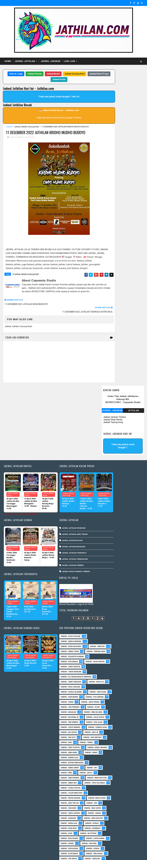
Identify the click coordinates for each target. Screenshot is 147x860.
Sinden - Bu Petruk (106, 715)
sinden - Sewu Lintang (108, 679)
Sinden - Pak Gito (105, 573)
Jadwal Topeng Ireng (113, 104)
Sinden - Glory (104, 528)
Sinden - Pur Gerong (107, 508)
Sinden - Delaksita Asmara (109, 447)
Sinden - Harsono (106, 760)
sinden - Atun (126, 831)
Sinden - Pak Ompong (107, 578)
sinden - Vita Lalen (106, 553)
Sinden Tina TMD (105, 831)
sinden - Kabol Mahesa (108, 593)
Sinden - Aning (128, 598)
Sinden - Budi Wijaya (106, 720)
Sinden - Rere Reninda (107, 806)
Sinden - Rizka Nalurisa (108, 427)
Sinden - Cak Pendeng (107, 523)
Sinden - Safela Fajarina (108, 492)
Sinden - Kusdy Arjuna (108, 417)
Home (8, 61)
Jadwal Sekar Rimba (112, 101)
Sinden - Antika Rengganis (109, 609)
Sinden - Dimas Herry (107, 614)
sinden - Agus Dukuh (107, 543)
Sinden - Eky (129, 614)
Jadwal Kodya (63, 80)
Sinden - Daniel (104, 730)
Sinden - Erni (103, 619)
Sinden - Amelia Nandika (108, 422)
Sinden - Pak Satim (126, 790)
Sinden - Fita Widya (106, 755)
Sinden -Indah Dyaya (106, 659)
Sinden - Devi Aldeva (107, 735)
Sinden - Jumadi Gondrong (109, 765)
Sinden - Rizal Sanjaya (108, 487)
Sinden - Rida (129, 578)
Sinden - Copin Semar (107, 725)
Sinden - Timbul (105, 583)
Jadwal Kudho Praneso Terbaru (67, 523)
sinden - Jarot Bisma (107, 518)
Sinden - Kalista (105, 770)
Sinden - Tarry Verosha (108, 477)
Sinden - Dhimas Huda (107, 563)
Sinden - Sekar (104, 513)
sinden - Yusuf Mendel (108, 558)
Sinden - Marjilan (126, 528)
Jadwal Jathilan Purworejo (65, 504)
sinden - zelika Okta (107, 841)
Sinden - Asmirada (106, 710)
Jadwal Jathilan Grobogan (64, 480)
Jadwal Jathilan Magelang (64, 498)
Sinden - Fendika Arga (107, 442)
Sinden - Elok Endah (106, 745)
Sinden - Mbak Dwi (106, 780)
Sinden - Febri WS (105, 432)
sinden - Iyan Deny (106, 669)
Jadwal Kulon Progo (42, 80)
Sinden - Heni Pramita (107, 624)
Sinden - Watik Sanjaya (108, 654)
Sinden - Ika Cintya (106, 568)
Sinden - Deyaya (104, 740)
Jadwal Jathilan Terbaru (64, 517)
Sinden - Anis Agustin (107, 689)
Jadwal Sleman (39, 74)
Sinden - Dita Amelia (106, 452)
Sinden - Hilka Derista (107, 457)
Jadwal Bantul (57, 74)
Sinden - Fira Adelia (106, 750)
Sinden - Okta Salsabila (108, 639)
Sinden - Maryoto (127, 770)
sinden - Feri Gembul (107, 548)
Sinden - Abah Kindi (106, 598)
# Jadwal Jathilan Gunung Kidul (26, 286)
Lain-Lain (69, 61)
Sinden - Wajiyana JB (107, 538)
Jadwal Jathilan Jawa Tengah (66, 486)
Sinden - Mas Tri (105, 775)
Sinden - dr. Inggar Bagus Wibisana (113, 472)
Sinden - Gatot (123, 619)
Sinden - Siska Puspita (108, 644)
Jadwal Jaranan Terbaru (114, 99)
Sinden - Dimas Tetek (107, 437)
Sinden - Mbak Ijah (106, 634)
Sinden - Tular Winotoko (109, 649)
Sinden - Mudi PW (105, 785)
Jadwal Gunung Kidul (79, 74)
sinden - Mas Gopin (106, 674)
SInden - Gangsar (126, 684)
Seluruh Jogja (20, 74)
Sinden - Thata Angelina (108, 467)
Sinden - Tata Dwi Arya (107, 816)
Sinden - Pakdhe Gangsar (109, 795)
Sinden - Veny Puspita (107, 588)
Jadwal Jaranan (50, 61)
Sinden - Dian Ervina (106, 502)
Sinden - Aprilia (105, 700)
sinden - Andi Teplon (107, 664)
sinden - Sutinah (105, 836)
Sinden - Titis (104, 821)
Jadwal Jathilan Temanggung (66, 511)
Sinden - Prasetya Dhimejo (109, 801)
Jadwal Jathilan (25, 61)
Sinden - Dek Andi (126, 730)
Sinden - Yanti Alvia (106, 497)
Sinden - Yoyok (104, 826)
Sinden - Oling (104, 790)
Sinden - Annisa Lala (107, 604)
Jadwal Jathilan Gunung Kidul (26, 127)
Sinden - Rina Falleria (107, 533)
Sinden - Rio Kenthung (108, 811)
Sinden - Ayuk (127, 710)
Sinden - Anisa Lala (106, 694)
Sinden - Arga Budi (106, 705)
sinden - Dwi (129, 664)
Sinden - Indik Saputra (108, 629)
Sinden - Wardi (124, 821)
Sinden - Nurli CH (105, 482)
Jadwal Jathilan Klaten (63, 492)
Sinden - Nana (127, 785)
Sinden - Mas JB (129, 568)
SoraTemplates (21, 855)
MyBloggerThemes (52, 855)
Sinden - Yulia (125, 826)
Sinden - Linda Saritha (108, 462)
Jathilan (133, 92)
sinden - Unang (104, 684)
